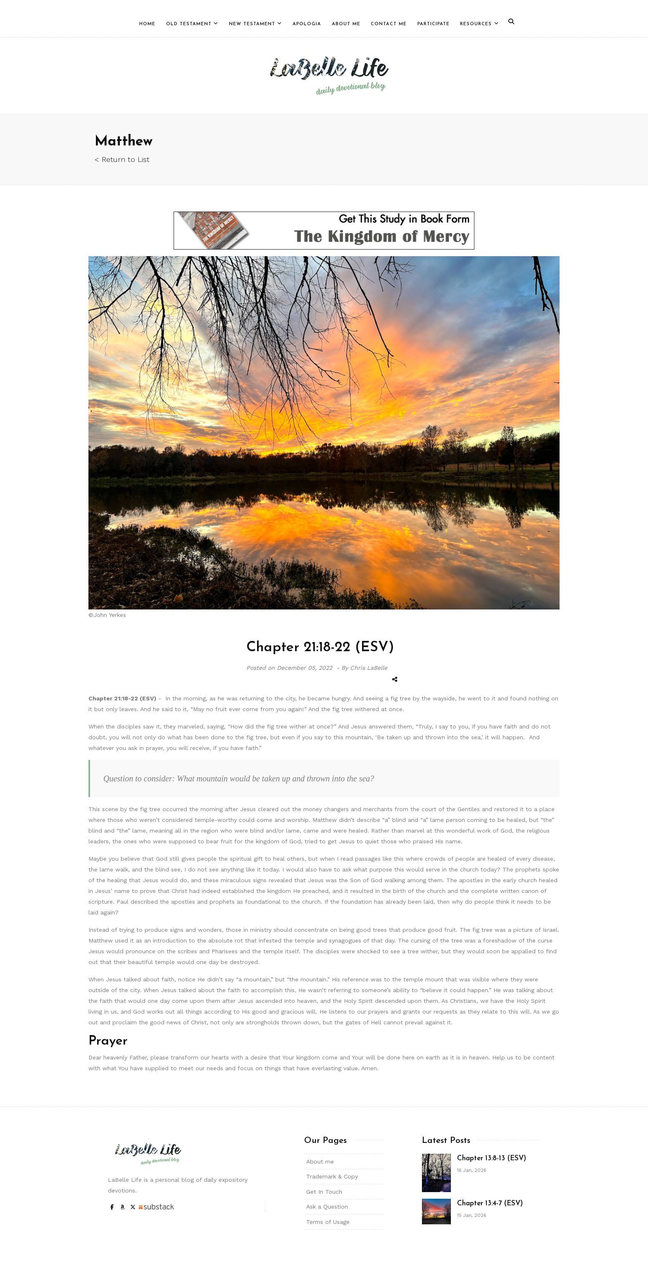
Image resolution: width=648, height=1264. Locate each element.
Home (147, 24)
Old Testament (189, 24)
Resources (476, 24)
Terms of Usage (328, 1222)
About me (320, 1161)
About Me (346, 24)
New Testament (252, 24)
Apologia (307, 24)
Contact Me (389, 24)
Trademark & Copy (332, 1176)
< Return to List (122, 159)
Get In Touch (324, 1191)
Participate (433, 24)
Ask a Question (327, 1206)
